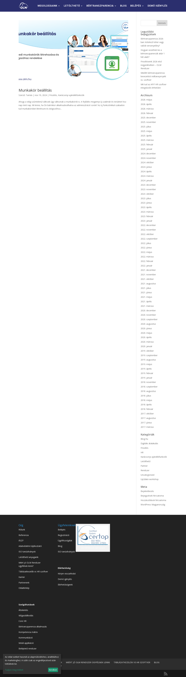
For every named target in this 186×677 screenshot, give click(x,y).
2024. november (148, 158)
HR (142, 452)
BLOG (123, 6)
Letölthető (145, 461)
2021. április (146, 301)
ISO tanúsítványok (27, 551)
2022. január (146, 265)
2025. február (147, 144)
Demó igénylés (65, 579)
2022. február (147, 261)
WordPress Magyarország (153, 504)
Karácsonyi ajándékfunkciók (71, 95)
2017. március (147, 427)
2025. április (146, 135)
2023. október (147, 193)
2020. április (146, 337)
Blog (60, 546)
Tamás (29, 95)
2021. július (146, 288)
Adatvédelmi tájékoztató (30, 546)
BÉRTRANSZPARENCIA (100, 6)
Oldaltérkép (24, 588)
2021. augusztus (148, 283)
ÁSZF (21, 540)
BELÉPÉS (135, 6)
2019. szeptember (149, 355)
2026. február (147, 113)
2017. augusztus (148, 418)
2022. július (146, 243)
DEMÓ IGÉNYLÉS (157, 6)
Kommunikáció (26, 637)
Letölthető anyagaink (28, 557)
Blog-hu (144, 439)
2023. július (146, 198)
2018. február (147, 409)
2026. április (146, 104)
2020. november (148, 314)
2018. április (146, 404)
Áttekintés (23, 610)
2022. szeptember (149, 238)
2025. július (146, 126)
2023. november (148, 189)
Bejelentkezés (147, 491)
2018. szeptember (149, 386)
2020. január (146, 346)
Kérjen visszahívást (67, 573)
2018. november (148, 382)
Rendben (53, 669)
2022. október (147, 234)
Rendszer (145, 470)
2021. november (148, 274)
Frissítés (53, 95)
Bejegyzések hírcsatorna (152, 495)
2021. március (147, 306)
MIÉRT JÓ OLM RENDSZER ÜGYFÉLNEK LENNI (88, 662)
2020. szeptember (149, 319)
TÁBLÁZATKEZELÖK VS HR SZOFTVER (132, 662)
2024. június (146, 167)
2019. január (146, 377)
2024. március (147, 176)
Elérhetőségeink (65, 584)
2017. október (147, 413)
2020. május (146, 333)
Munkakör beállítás (35, 90)
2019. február (147, 373)
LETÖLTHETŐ (72, 6)
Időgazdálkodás (26, 615)
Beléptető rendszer (27, 648)
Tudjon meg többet (14, 669)
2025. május (146, 131)
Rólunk (22, 529)
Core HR (22, 621)
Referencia (24, 535)
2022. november (148, 229)
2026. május (146, 99)
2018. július (146, 395)
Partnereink (24, 582)
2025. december (148, 117)
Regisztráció (63, 535)
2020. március (147, 341)
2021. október (147, 279)
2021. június (146, 292)
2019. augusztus (148, 359)
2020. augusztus (148, 323)
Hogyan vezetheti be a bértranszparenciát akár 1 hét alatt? (153, 53)
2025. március (147, 140)
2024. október (147, 162)
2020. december (148, 310)
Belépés (61, 529)
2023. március (147, 211)
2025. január (146, 149)
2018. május (146, 400)
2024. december (148, 153)
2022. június (146, 247)
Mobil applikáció (26, 643)
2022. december (148, 225)
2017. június (146, 422)
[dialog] (32, 664)
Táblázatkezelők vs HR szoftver (33, 571)
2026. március (147, 108)
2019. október (147, 350)
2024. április (146, 171)
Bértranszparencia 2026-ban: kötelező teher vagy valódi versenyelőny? (152, 42)
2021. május (146, 297)
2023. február (147, 216)
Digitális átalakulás (149, 443)
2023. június (146, 202)
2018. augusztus (148, 391)
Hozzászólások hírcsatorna (153, 500)
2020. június (146, 328)
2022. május (146, 252)
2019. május (146, 364)
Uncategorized (147, 474)
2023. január (146, 220)
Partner (144, 465)
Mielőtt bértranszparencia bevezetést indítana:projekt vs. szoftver (153, 76)
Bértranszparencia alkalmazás (33, 626)
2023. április (146, 207)
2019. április (146, 368)
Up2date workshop (150, 479)
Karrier (22, 577)
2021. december (148, 270)
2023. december (148, 184)
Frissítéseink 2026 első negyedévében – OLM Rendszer (151, 65)
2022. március (147, 256)
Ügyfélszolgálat (65, 540)
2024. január (146, 180)
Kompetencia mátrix (28, 632)
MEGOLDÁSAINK (47, 6)
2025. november (148, 122)
